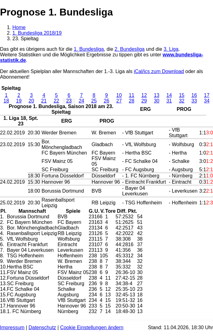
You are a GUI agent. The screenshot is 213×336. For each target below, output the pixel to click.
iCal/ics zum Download (159, 71)
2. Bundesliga (130, 49)
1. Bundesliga (89, 49)
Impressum (12, 327)
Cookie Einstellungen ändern (92, 327)
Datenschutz (42, 327)
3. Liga (170, 49)
